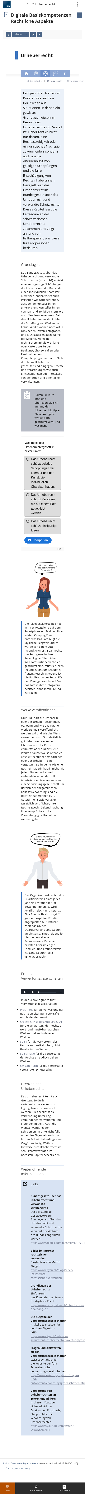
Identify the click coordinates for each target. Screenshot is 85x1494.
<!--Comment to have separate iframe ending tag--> (42, 989)
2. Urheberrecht (43, 4)
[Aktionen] (39, 34)
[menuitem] (36, 1488)
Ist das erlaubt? (34, 80)
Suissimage (27, 1053)
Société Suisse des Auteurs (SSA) (41, 1022)
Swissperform (29, 1065)
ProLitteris (26, 1009)
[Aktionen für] (79, 15)
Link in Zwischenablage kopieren (20, 1463)
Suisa (23, 1041)
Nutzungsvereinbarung (18, 1468)
